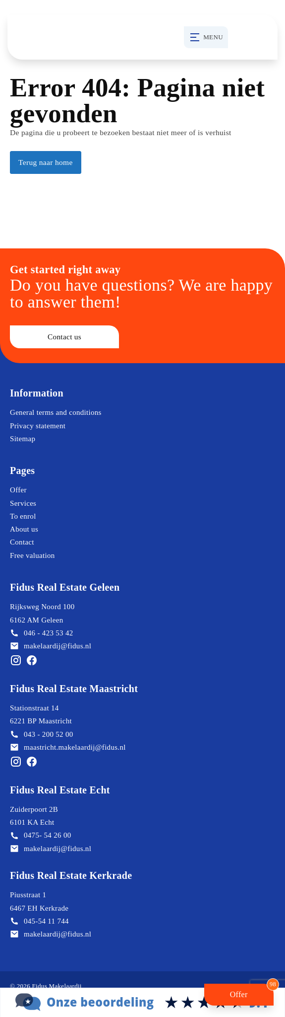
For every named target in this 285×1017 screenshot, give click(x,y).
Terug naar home (45, 162)
